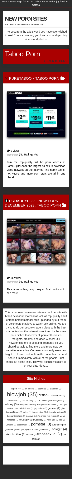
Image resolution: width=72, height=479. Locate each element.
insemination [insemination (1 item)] (39, 412)
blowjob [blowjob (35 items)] (22, 394)
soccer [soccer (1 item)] (46, 429)
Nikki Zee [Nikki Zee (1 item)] (52, 420)
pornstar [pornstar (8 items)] (41, 424)
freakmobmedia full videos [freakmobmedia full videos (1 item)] (20, 408)
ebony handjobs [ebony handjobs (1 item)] (27, 404)
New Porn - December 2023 (33, 203)
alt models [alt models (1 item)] (31, 389)
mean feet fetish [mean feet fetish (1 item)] (50, 416)
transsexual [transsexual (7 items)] (49, 434)
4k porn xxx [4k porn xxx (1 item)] (17, 389)
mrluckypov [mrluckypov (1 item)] (26, 420)
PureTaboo (20, 78)
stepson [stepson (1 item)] (31, 434)
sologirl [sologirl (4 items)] (59, 429)
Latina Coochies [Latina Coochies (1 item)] (16, 416)
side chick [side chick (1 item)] (35, 429)
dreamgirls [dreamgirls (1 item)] (57, 400)
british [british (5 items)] (45, 395)
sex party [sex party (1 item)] (23, 429)
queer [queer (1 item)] (12, 429)
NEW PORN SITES (26, 18)
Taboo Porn (47, 78)
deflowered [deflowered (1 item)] (14, 400)
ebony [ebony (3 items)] (11, 404)
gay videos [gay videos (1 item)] (40, 408)
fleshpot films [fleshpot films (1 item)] (51, 404)
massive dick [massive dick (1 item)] (33, 416)
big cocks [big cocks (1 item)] (55, 389)
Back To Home (55, 60)
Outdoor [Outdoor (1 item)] (11, 425)
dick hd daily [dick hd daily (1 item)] (29, 400)
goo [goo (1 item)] (19, 412)
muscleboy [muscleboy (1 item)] (39, 420)
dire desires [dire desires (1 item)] (43, 400)
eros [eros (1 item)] (40, 404)
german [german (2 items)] (54, 408)
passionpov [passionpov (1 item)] (23, 425)
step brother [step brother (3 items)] (15, 434)
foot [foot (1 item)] (63, 404)
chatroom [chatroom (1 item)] (59, 395)
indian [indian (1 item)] (27, 412)
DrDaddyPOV (22, 201)
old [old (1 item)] (62, 420)
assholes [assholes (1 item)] (43, 389)
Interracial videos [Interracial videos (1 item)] (56, 412)
